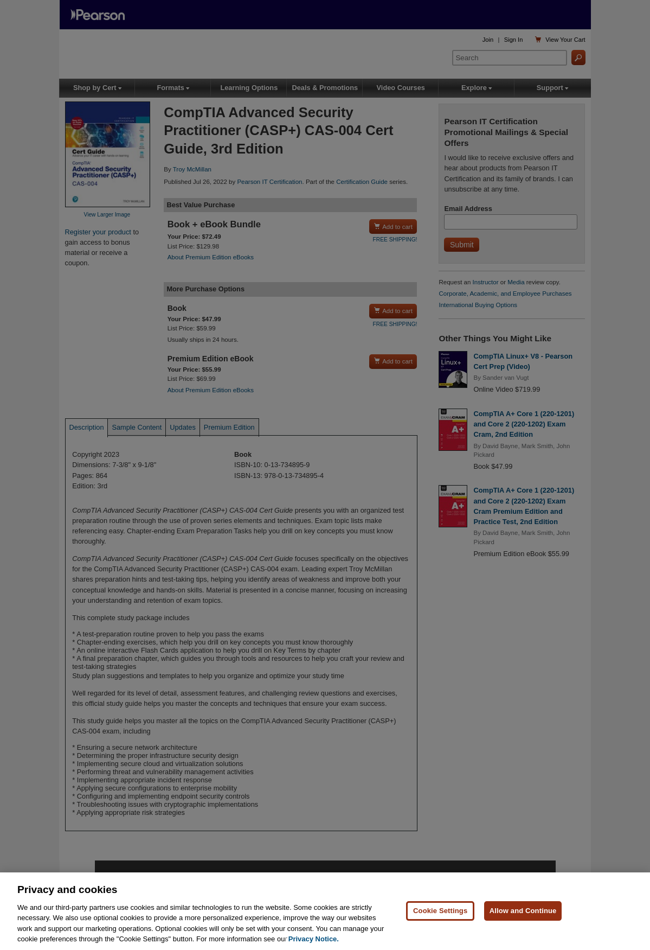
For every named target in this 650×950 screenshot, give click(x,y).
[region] (325, 911)
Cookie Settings (440, 911)
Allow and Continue (523, 911)
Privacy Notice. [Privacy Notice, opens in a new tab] (313, 939)
